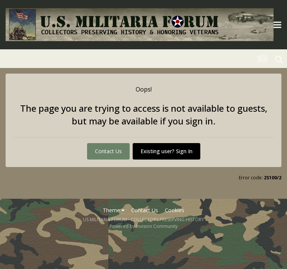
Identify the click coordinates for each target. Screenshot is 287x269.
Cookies (174, 210)
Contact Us (108, 151)
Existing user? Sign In (166, 151)
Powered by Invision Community (143, 226)
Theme (113, 210)
